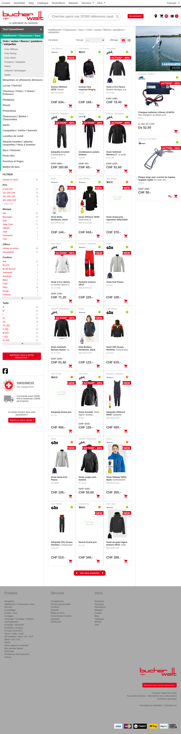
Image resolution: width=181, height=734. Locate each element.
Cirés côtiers (10, 58)
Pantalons (8, 99)
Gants (6, 125)
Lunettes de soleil (13, 136)
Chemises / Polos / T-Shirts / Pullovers (19, 93)
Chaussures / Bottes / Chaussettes (15, 118)
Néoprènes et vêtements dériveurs (23, 80)
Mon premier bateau (13, 648)
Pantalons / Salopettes (14, 62)
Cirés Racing (10, 53)
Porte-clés (9, 155)
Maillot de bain (11, 166)
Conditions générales (167, 699)
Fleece (7, 66)
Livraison (55, 607)
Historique (99, 604)
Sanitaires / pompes (13, 628)
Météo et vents (58, 613)
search (117, 17)
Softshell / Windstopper (15, 70)
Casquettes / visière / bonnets (20, 130)
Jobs (97, 625)
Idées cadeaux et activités (16, 645)
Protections (9, 110)
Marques (73, 3)
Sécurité (8, 607)
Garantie (55, 610)
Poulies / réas (10, 613)
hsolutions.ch (170, 705)
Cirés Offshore (11, 49)
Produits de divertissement (16, 654)
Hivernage (9, 651)
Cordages (8, 616)
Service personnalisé (60, 604)
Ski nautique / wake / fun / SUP (18, 636)
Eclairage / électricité (14, 625)
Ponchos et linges (13, 161)
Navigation (9, 601)
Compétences (57, 601)
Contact (6, 3)
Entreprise (99, 601)
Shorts (6, 105)
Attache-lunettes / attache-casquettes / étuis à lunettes (19, 143)
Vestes (7, 75)
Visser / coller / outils (14, 633)
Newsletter (19, 3)
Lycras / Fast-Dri (12, 85)
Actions (7, 657)
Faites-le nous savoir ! (22, 420)
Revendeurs (58, 3)
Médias (98, 622)
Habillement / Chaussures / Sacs (21, 35)
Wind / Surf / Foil (12, 639)
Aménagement (11, 622)
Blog (31, 3)
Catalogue (42, 3)
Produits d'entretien (13, 631)
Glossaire (55, 619)
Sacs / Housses (12, 150)
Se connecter (135, 16)
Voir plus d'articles (89, 573)
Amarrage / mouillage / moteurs (19, 619)
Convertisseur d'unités (61, 616)
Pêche (7, 642)
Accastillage (10, 610)
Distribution (56, 622)
